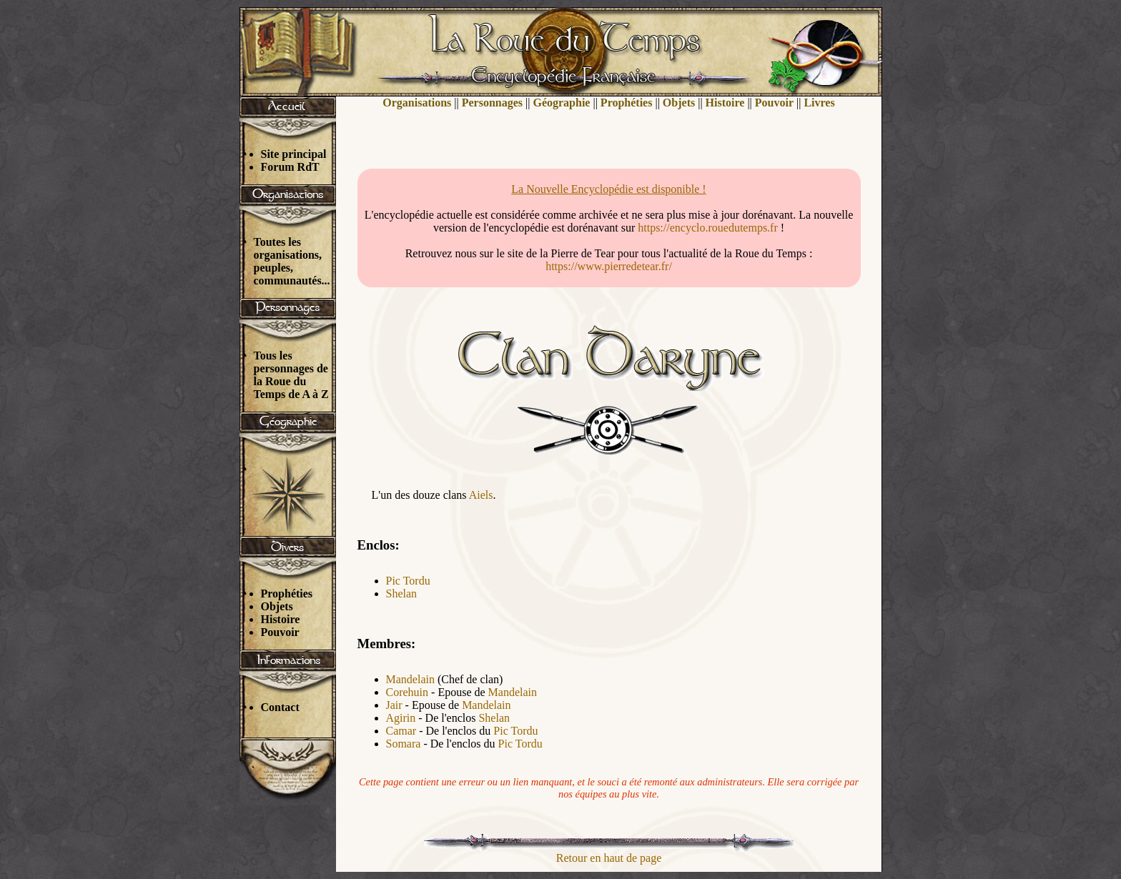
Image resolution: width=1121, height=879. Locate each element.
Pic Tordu (408, 581)
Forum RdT (290, 167)
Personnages (492, 102)
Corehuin (407, 692)
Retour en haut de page (609, 858)
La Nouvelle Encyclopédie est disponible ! (608, 189)
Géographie (561, 102)
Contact (280, 707)
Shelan (402, 593)
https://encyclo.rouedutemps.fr (708, 228)
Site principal (294, 154)
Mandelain (410, 679)
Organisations (416, 102)
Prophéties (287, 593)
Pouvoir (280, 632)
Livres (819, 102)
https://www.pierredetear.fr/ (608, 266)
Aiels (481, 495)
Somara (403, 744)
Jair (394, 705)
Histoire (280, 619)
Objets (277, 606)
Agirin (401, 718)
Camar (401, 731)
